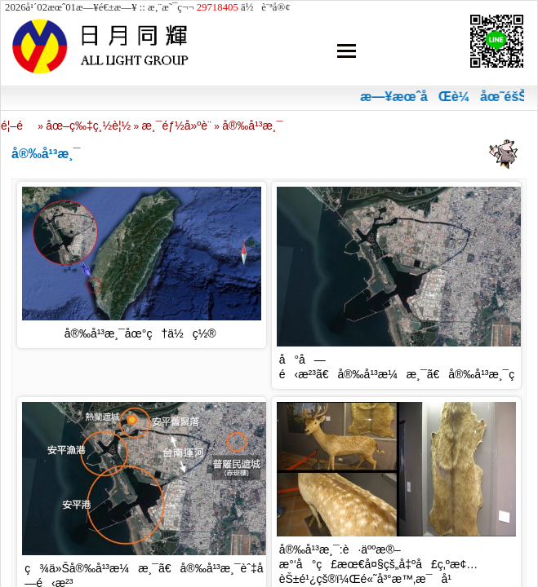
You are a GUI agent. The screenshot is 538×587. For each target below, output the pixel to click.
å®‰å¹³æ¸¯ (252, 125)
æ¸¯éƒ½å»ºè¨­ (176, 125)
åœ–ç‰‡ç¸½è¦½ (88, 125)
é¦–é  (18, 125)
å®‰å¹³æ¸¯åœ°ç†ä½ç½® (140, 333)
